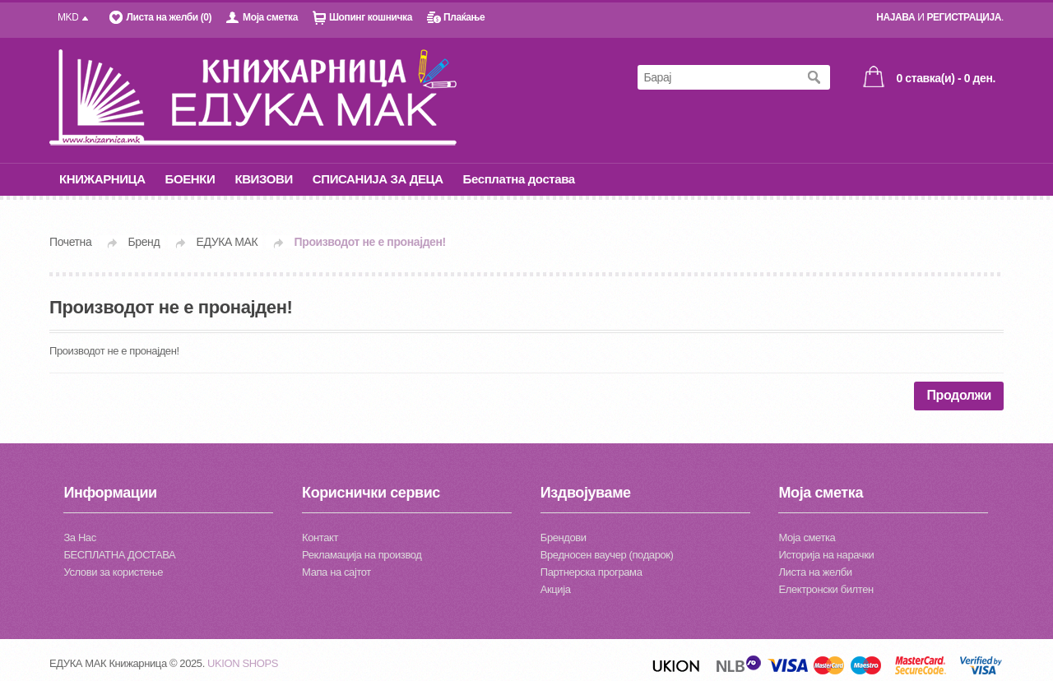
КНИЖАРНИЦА (102, 179)
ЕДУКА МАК (227, 241)
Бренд (144, 241)
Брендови (563, 537)
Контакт (320, 537)
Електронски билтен (825, 589)
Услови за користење (113, 572)
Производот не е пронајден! (370, 241)
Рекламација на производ (361, 555)
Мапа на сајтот (336, 572)
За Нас (79, 537)
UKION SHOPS (242, 663)
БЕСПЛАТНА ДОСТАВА (119, 555)
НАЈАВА (895, 17)
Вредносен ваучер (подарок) (607, 555)
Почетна (70, 241)
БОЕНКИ (190, 179)
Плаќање (464, 17)
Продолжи (958, 395)
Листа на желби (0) (168, 17)
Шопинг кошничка (370, 17)
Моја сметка (270, 17)
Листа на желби (814, 572)
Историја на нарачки (826, 555)
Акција (555, 589)
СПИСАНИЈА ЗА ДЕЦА (378, 179)
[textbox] (717, 77)
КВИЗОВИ (263, 179)
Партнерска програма (591, 572)
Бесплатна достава (519, 179)
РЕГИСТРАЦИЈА (963, 17)
